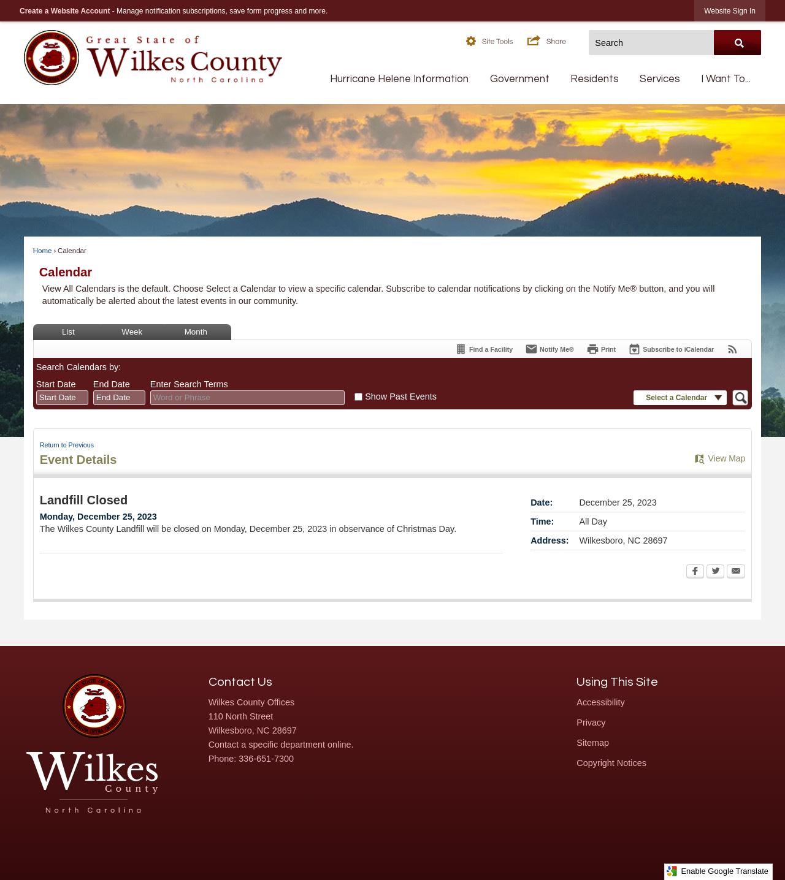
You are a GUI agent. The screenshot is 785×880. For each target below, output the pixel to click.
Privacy (590, 722)
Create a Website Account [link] (65, 11)
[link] (729, 10)
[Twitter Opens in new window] (715, 572)
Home (42, 250)
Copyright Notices (611, 763)
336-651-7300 (266, 759)
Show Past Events (401, 396)
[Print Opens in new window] (601, 349)
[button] (496, 40)
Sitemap (592, 743)
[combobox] (62, 397)
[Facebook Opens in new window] (695, 572)
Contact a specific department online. (281, 744)
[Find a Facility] (483, 349)
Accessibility (600, 702)
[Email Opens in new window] (736, 572)
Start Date (56, 384)
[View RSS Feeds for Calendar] (732, 349)
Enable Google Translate (717, 871)
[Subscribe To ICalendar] (671, 349)
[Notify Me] (549, 349)
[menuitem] (399, 79)
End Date (111, 384)
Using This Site (617, 681)
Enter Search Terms (189, 384)
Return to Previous (67, 445)
